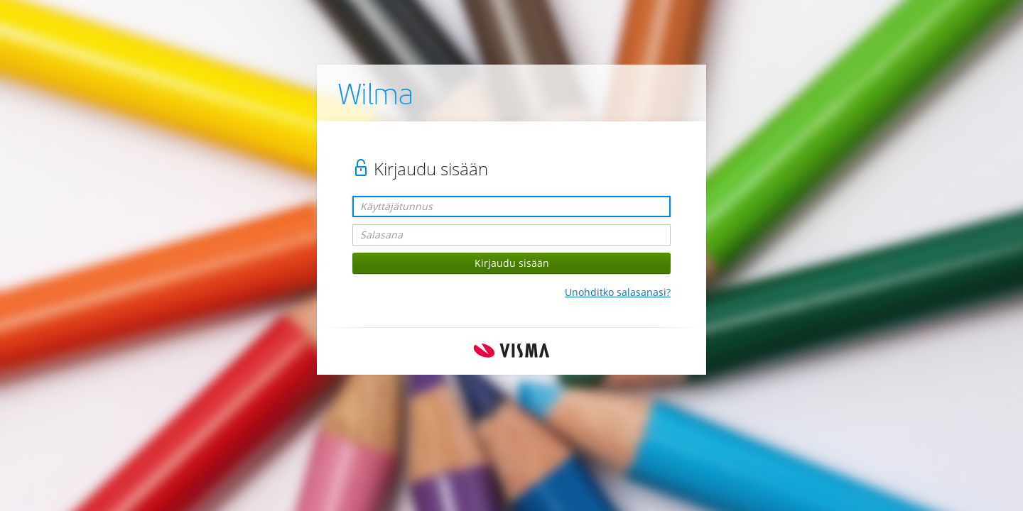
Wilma (375, 97)
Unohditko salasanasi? (618, 292)
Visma (511, 351)
